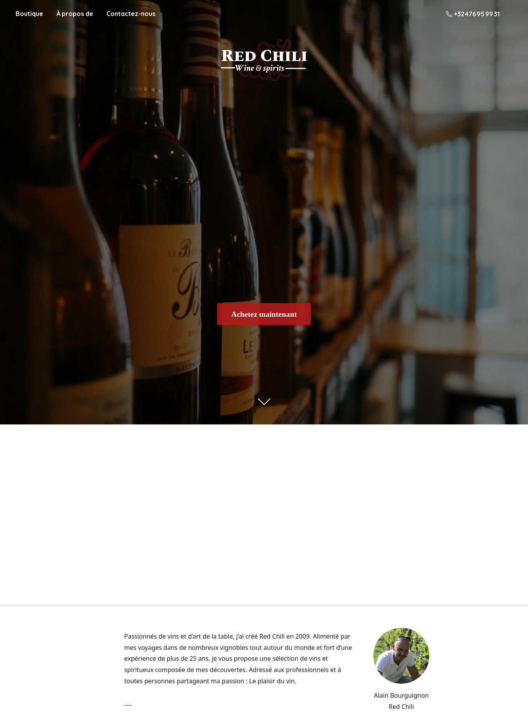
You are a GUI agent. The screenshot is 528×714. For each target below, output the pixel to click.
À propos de (74, 13)
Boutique (29, 13)
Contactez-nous (130, 13)
